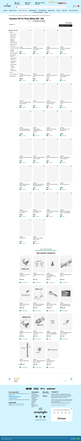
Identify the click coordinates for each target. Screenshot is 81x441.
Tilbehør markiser (12, 50)
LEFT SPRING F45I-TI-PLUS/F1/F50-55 (52, 103)
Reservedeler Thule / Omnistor (14, 66)
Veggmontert (13, 36)
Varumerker (33, 402)
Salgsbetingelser (34, 394)
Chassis (58, 10)
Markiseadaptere (14, 53)
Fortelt (11, 72)
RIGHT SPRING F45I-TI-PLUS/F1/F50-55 (65, 158)
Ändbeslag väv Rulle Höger (26, 48)
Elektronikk (64, 10)
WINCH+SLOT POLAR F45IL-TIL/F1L (38, 238)
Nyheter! (5, 10)
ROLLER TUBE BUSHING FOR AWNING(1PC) (38, 185)
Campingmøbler (32, 10)
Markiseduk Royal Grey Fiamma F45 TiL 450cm (25, 129)
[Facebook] (37, 417)
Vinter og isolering (73, 10)
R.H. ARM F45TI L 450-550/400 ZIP (65, 129)
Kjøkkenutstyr (51, 10)
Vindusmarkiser (13, 44)
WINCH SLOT (23, 238)
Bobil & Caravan (13, 10)
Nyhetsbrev (33, 404)
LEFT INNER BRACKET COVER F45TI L (65, 76)
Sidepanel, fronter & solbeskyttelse (13, 41)
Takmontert (13, 37)
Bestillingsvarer (34, 397)
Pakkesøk (33, 398)
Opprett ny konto (46, 393)
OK (78, 438)
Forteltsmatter (13, 74)
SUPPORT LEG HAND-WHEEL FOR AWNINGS (65, 211)
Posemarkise (13, 34)
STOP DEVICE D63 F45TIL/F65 (37, 211)
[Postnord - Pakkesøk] (51, 389)
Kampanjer (33, 400)
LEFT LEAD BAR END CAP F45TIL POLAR (25, 103)
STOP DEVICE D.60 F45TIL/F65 (24, 211)
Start (9, 15)
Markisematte (12, 76)
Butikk (32, 403)
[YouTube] (44, 417)
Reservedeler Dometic (14, 58)
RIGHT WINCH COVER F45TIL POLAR (24, 185)
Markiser (20, 15)
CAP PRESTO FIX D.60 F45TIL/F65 (38, 49)
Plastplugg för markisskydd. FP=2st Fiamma (37, 130)
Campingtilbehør (42, 10)
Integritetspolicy (34, 405)
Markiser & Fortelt (22, 10)
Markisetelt (12, 46)
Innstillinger (73, 438)
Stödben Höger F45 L (65, 184)
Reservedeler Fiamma (35, 15)
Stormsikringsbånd (14, 48)
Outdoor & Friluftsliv (38, 12)
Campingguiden (34, 399)
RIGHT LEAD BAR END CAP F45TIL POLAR (39, 158)
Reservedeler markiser (26, 15)
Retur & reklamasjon (35, 396)
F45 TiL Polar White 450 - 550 (45, 15)
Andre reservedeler (13, 69)
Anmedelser (33, 393)
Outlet (46, 12)
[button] (53, 2)
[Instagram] (40, 417)
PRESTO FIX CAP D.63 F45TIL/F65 (51, 129)
